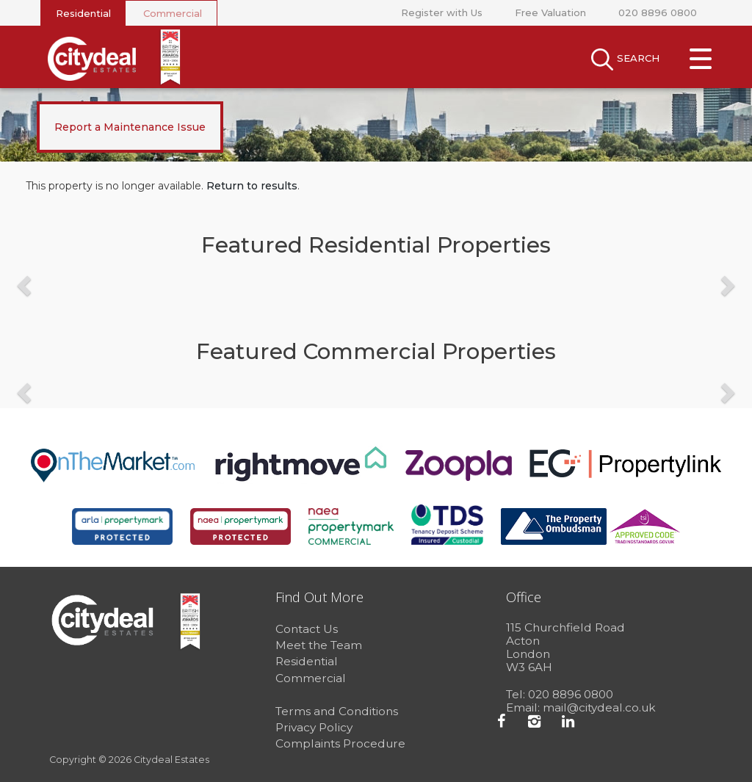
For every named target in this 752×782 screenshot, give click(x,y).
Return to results (251, 185)
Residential (83, 13)
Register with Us (441, 12)
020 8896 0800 (657, 12)
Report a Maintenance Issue (130, 127)
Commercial (172, 13)
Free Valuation (550, 12)
